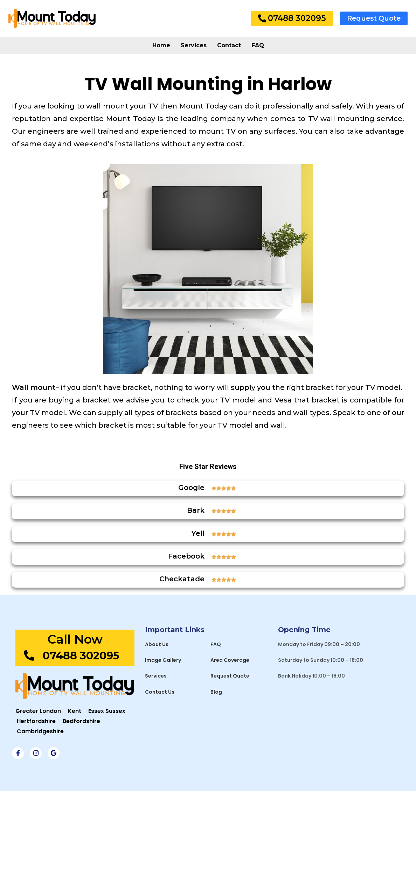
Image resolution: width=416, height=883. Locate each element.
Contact (229, 45)
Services (194, 45)
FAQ (257, 45)
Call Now (75, 639)
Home (161, 45)
